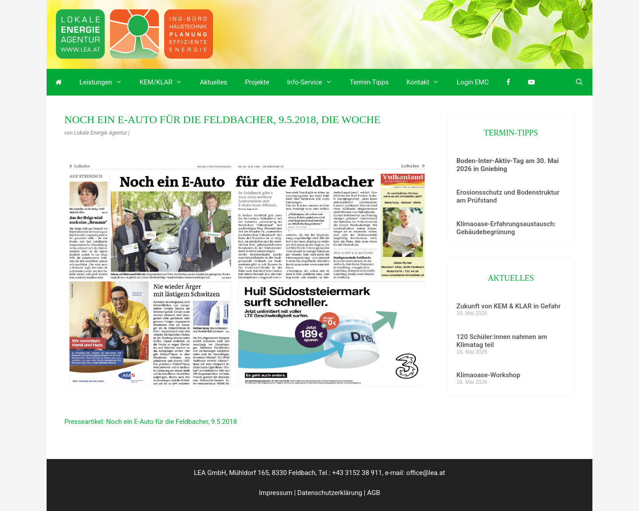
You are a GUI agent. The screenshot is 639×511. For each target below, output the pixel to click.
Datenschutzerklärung (329, 493)
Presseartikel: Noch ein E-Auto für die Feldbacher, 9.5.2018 (150, 422)
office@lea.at (425, 473)
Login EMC (473, 82)
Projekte (257, 82)
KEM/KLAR (165, 82)
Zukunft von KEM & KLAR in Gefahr (509, 306)
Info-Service (314, 82)
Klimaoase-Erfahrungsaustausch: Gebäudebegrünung (506, 228)
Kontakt (427, 82)
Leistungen (105, 82)
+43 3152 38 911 (357, 473)
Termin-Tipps (369, 82)
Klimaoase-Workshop (489, 375)
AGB (373, 493)
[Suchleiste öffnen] (579, 82)
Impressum (275, 493)
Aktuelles (213, 82)
